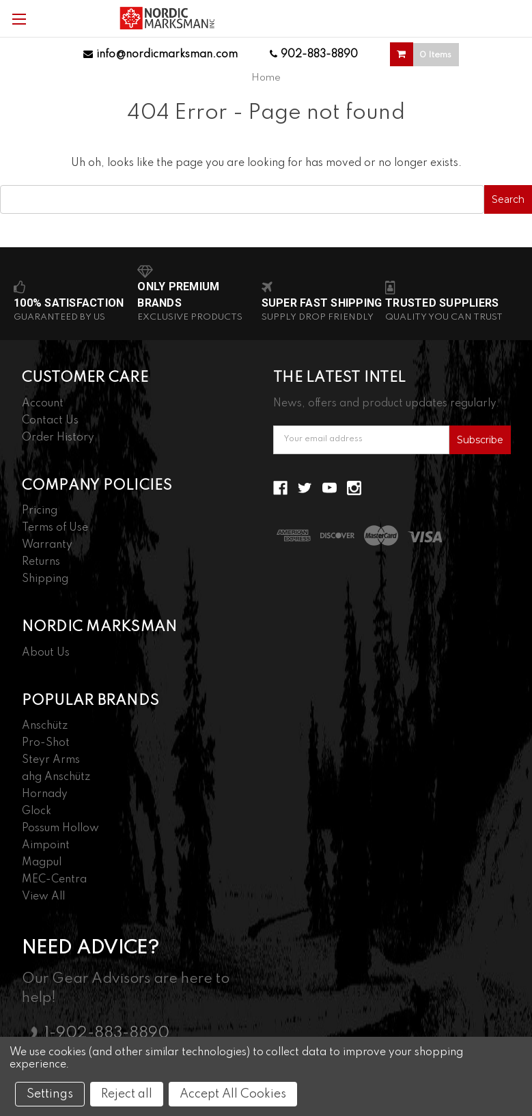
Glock (36, 811)
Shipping (45, 579)
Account (43, 403)
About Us (46, 652)
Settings (50, 1094)
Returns (41, 562)
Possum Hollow (60, 828)
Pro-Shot (46, 743)
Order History (58, 437)
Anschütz (45, 726)
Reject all (126, 1094)
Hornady (45, 794)
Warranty (47, 545)
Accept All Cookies (233, 1094)
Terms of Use (55, 527)
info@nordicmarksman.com (160, 54)
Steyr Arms (51, 760)
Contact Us (50, 420)
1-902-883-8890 (106, 1033)
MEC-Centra (54, 879)
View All (43, 896)
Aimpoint (46, 845)
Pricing (39, 510)
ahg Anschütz (56, 777)
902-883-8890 (314, 54)
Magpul (41, 862)
